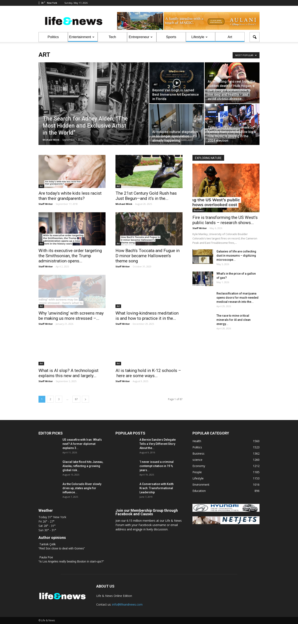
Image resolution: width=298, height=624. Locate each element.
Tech (112, 37)
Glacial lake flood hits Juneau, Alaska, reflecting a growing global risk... (82, 466)
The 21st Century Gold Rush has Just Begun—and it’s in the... (146, 196)
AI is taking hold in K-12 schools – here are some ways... (148, 373)
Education (199, 491)
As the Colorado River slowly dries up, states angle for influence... (81, 488)
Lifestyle (199, 37)
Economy (198, 466)
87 (76, 399)
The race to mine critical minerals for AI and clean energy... (233, 320)
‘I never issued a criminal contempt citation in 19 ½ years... (156, 466)
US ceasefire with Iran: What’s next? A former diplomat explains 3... (82, 444)
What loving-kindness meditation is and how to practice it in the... (147, 316)
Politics (53, 37)
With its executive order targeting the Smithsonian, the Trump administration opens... (70, 255)
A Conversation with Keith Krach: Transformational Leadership (156, 488)
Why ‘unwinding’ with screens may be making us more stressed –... (71, 316)
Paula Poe (46, 557)
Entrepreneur (141, 37)
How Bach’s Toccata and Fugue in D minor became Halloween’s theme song (147, 255)
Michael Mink (51, 139)
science (197, 460)
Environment (200, 484)
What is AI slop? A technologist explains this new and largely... (68, 373)
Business (199, 210)
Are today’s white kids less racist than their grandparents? (70, 196)
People (197, 472)
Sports (171, 37)
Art (230, 37)
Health (196, 441)
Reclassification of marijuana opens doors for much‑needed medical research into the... (237, 297)
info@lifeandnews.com (127, 604)
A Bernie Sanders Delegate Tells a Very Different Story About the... (157, 444)
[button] (255, 37)
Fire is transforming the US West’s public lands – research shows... (225, 220)
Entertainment (81, 37)
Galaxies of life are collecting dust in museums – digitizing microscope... (236, 255)
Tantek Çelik (47, 544)
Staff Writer (45, 203)
